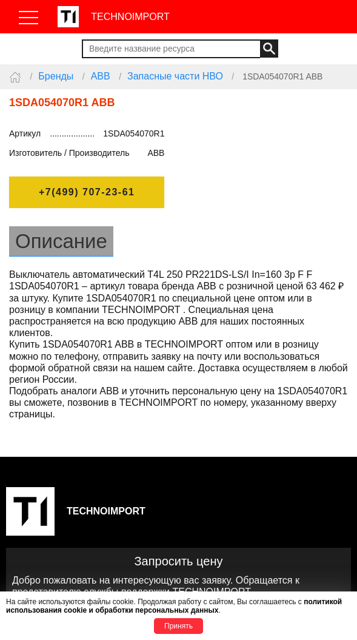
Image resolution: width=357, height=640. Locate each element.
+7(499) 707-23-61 (87, 192)
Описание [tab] (61, 241)
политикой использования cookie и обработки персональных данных (174, 606)
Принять (178, 626)
